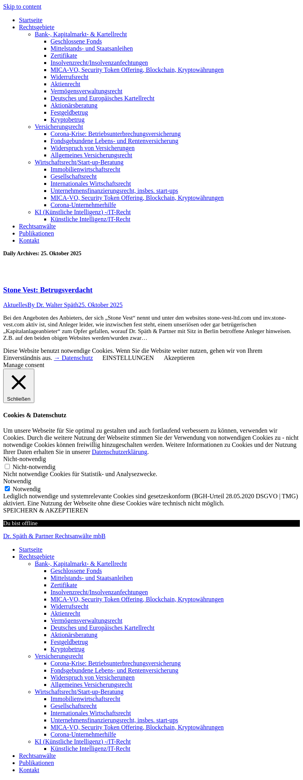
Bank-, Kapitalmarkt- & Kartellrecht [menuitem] (81, 563)
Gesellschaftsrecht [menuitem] (73, 706)
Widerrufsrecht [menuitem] (69, 606)
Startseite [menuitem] (31, 549)
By (52, 304)
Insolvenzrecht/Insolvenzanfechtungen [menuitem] (99, 592)
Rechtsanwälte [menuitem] (37, 755)
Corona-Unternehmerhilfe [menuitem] (83, 734)
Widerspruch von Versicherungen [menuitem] (92, 677)
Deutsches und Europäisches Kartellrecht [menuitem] (102, 627)
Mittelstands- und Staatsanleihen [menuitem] (91, 578)
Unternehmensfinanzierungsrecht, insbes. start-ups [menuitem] (114, 720)
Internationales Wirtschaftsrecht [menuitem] (90, 713)
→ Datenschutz (73, 357)
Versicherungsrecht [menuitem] (59, 656)
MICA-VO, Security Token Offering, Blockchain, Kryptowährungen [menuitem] (137, 599)
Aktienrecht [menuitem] (65, 613)
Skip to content (22, 6)
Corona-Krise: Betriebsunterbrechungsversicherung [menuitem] (115, 663)
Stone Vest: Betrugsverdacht (48, 290)
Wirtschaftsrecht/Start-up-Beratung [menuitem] (79, 691)
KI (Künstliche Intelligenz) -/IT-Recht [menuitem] (83, 741)
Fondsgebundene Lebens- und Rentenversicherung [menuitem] (114, 670)
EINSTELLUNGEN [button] (128, 357)
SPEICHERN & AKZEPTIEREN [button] (45, 510)
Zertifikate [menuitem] (63, 585)
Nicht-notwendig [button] (24, 459)
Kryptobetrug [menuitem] (67, 649)
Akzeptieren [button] (179, 357)
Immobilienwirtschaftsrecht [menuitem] (85, 698)
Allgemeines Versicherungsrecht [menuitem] (91, 684)
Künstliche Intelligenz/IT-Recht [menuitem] (90, 748)
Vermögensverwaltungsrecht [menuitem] (86, 620)
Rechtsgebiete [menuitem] (36, 556)
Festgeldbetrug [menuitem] (69, 642)
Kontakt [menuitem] (29, 770)
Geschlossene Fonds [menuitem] (76, 570)
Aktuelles (15, 304)
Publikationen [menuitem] (36, 762)
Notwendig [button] (17, 481)
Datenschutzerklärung (119, 451)
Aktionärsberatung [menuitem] (73, 634)
